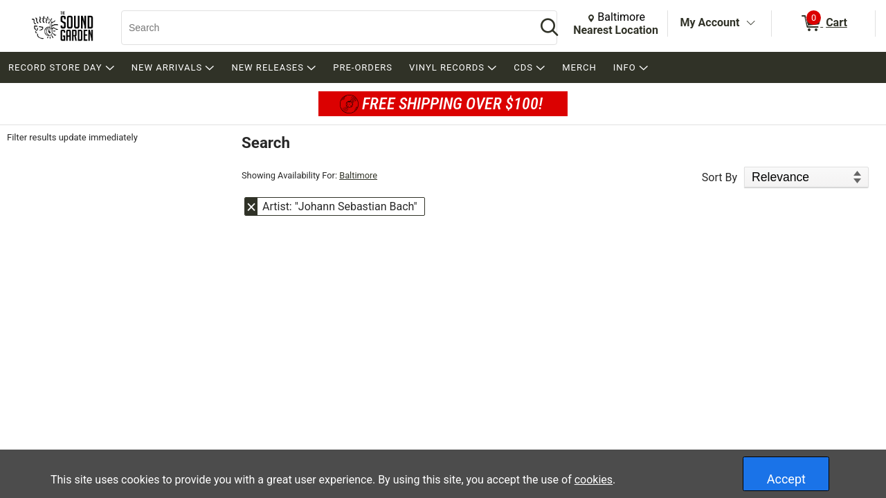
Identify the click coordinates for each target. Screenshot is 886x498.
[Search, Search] (322, 27)
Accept (786, 479)
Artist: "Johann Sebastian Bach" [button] (339, 206)
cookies (594, 479)
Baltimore (358, 175)
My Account (710, 22)
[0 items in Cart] (823, 23)
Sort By (719, 177)
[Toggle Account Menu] (750, 23)
